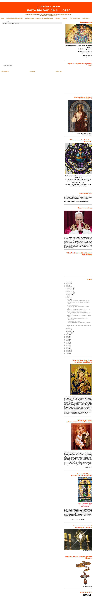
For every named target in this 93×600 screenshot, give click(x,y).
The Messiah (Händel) (72, 305)
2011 (67, 350)
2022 (67, 286)
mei (68, 299)
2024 (67, 283)
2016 (67, 342)
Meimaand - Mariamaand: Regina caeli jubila (78, 300)
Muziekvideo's (85, 18)
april (68, 328)
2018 (67, 339)
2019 (67, 337)
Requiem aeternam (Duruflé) (74, 321)
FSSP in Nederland (75, 18)
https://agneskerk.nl (87, 57)
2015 (67, 344)
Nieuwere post (4, 71)
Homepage (32, 71)
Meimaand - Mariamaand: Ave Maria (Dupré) (78, 309)
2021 (67, 334)
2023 (67, 285)
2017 (67, 340)
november (70, 289)
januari (69, 333)
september (70, 293)
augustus (69, 294)
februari (69, 331)
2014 (67, 345)
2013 (67, 347)
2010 (67, 351)
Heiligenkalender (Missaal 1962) (15, 18)
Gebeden (57, 18)
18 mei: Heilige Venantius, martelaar (76, 311)
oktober (69, 291)
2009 (67, 353)
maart (69, 330)
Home (2, 18)
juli (68, 296)
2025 (67, 282)
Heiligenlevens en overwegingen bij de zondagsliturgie (39, 18)
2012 (67, 348)
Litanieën (65, 18)
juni (68, 297)
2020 (67, 336)
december (70, 288)
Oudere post (58, 71)
